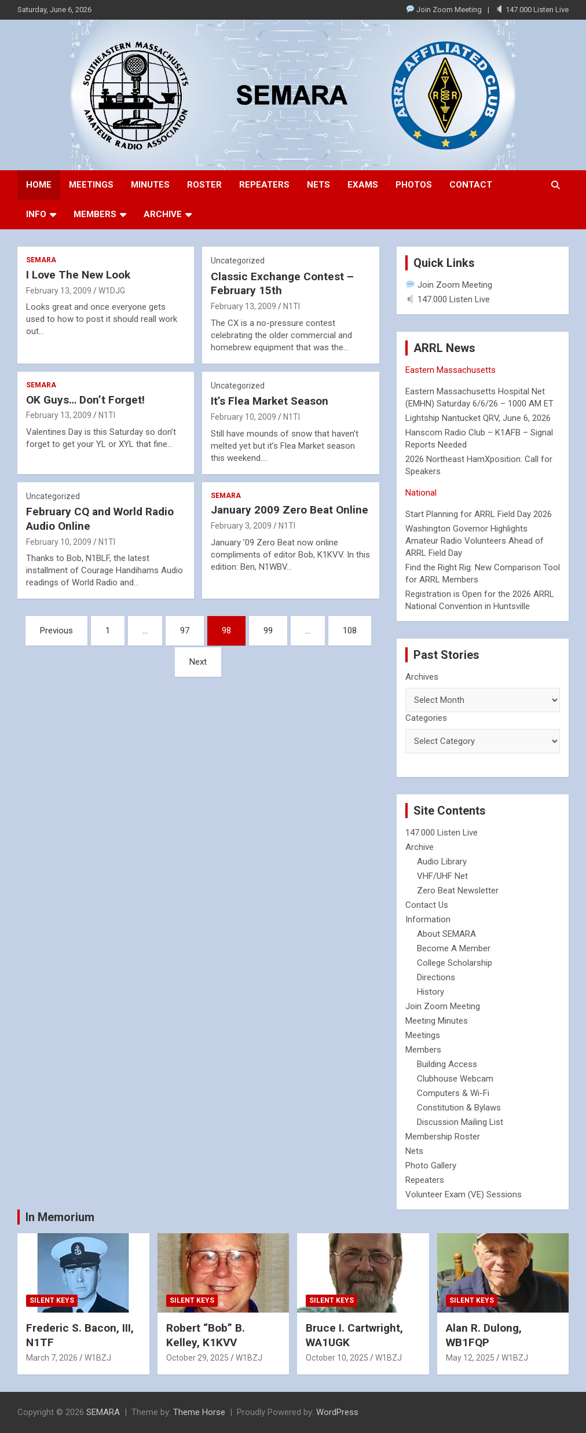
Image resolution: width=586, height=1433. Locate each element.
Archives (421, 677)
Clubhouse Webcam (455, 1078)
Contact (470, 184)
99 (268, 630)
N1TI (291, 306)
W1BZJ (98, 1357)
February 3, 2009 (241, 525)
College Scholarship (454, 963)
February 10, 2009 (243, 417)
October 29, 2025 (197, 1357)
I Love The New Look (78, 274)
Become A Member (453, 948)
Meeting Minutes (436, 1021)
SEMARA (41, 260)
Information (428, 919)
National (421, 493)
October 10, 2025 (337, 1357)
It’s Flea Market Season (269, 401)
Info (36, 214)
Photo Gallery (430, 1165)
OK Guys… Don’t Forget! (85, 399)
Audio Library (442, 861)
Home (39, 184)
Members (95, 214)
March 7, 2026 (52, 1357)
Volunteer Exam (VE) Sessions (463, 1194)
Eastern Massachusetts (450, 370)
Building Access (447, 1064)
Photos (413, 184)
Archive (163, 214)
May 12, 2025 (470, 1357)
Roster (204, 184)
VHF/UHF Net (442, 876)
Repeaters (264, 184)
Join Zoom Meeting (444, 9)
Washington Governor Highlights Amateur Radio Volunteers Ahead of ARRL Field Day (474, 540)
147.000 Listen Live (532, 9)
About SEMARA (446, 934)
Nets (318, 184)
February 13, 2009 (58, 290)
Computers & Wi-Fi (453, 1093)
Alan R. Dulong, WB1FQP (484, 1335)
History (430, 992)
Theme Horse (199, 1412)
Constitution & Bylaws (459, 1107)
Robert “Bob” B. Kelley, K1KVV (205, 1335)
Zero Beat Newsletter (458, 890)
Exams (362, 184)
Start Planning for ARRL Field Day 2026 (478, 514)
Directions (436, 977)
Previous (56, 630)
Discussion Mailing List (460, 1122)
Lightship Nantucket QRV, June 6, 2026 (478, 418)
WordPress (337, 1412)
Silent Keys (52, 1300)
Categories (426, 718)
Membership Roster (442, 1136)
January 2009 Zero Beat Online (289, 509)
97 (184, 630)
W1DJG (111, 290)
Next (198, 662)
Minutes (150, 184)
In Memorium (59, 1217)
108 (350, 630)
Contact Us (426, 905)
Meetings (91, 184)
